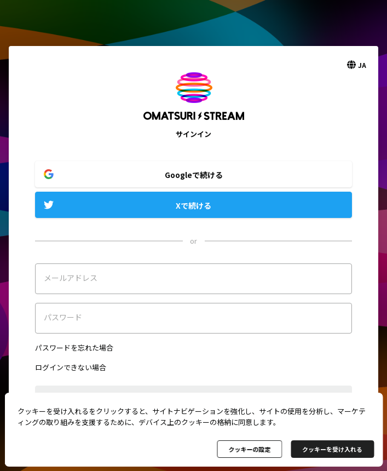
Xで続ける (193, 205)
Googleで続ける (194, 174)
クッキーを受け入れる (332, 449)
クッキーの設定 (249, 449)
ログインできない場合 (70, 367)
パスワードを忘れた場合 (74, 347)
